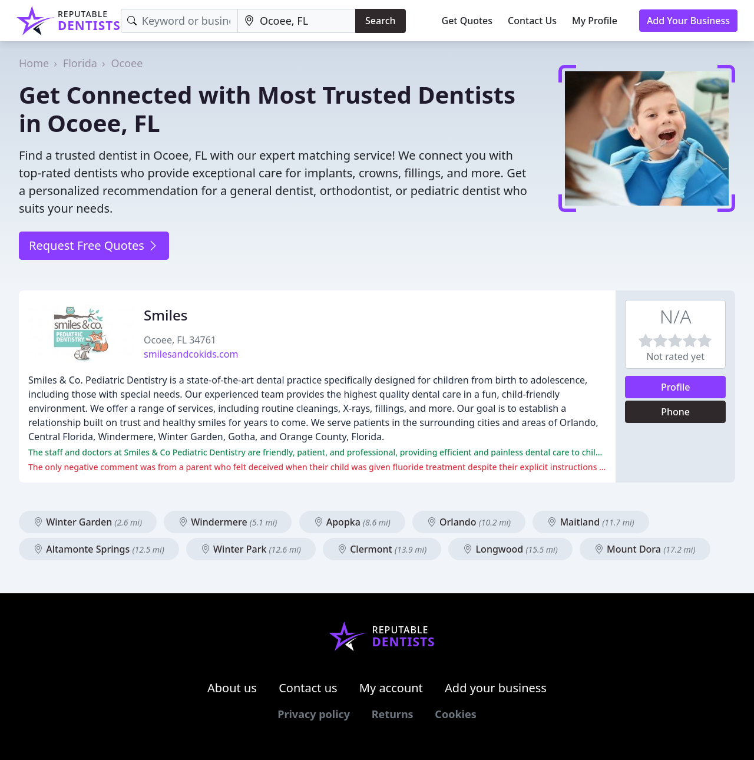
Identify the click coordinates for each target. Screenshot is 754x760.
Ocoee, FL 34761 (180, 339)
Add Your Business (688, 20)
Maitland (590, 522)
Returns (393, 714)
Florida (80, 63)
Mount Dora (645, 549)
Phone (675, 411)
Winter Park (251, 549)
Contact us (308, 688)
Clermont (382, 549)
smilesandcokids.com (191, 354)
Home (34, 63)
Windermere (227, 522)
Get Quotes (467, 20)
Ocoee (127, 63)
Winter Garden (88, 522)
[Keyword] (179, 21)
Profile (675, 387)
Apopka (352, 522)
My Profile (594, 20)
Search (380, 20)
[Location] (296, 21)
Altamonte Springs (99, 549)
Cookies (455, 714)
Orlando (469, 522)
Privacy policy (313, 714)
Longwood (510, 549)
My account (391, 688)
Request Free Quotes (94, 245)
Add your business (496, 688)
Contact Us (532, 20)
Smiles (165, 315)
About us (232, 688)
